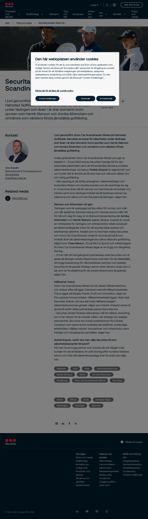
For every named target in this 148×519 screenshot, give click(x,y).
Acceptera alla (106, 98)
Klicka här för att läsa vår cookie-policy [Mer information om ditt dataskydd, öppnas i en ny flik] (54, 90)
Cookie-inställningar (47, 98)
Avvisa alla (85, 98)
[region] (75, 79)
